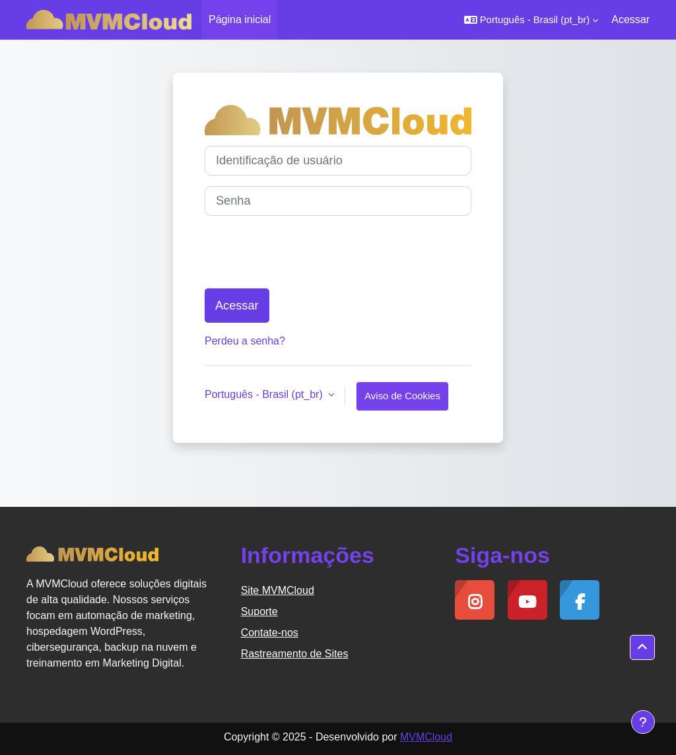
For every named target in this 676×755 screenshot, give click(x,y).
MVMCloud (426, 736)
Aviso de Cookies (402, 395)
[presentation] (305, 252)
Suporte (259, 611)
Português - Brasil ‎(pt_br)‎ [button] (265, 394)
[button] (531, 20)
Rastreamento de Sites (295, 653)
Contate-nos (269, 632)
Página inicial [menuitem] (240, 19)
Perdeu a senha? (245, 340)
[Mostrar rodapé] (643, 722)
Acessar (630, 19)
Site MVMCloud (277, 590)
